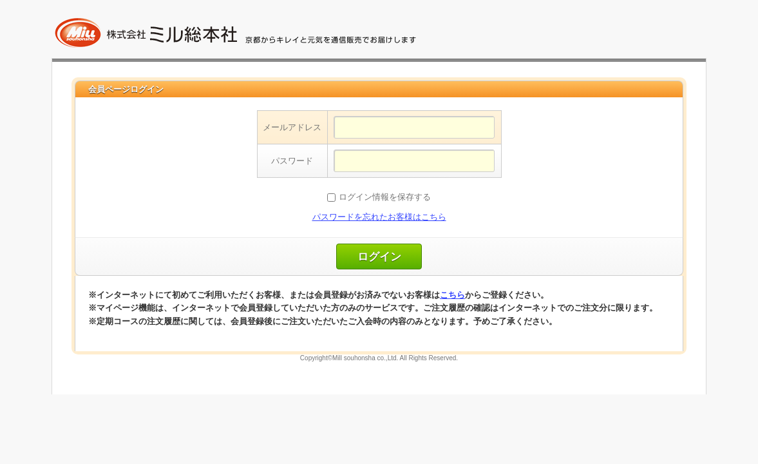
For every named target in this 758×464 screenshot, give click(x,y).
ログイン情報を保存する (385, 197)
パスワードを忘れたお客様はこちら (379, 217)
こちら (452, 295)
